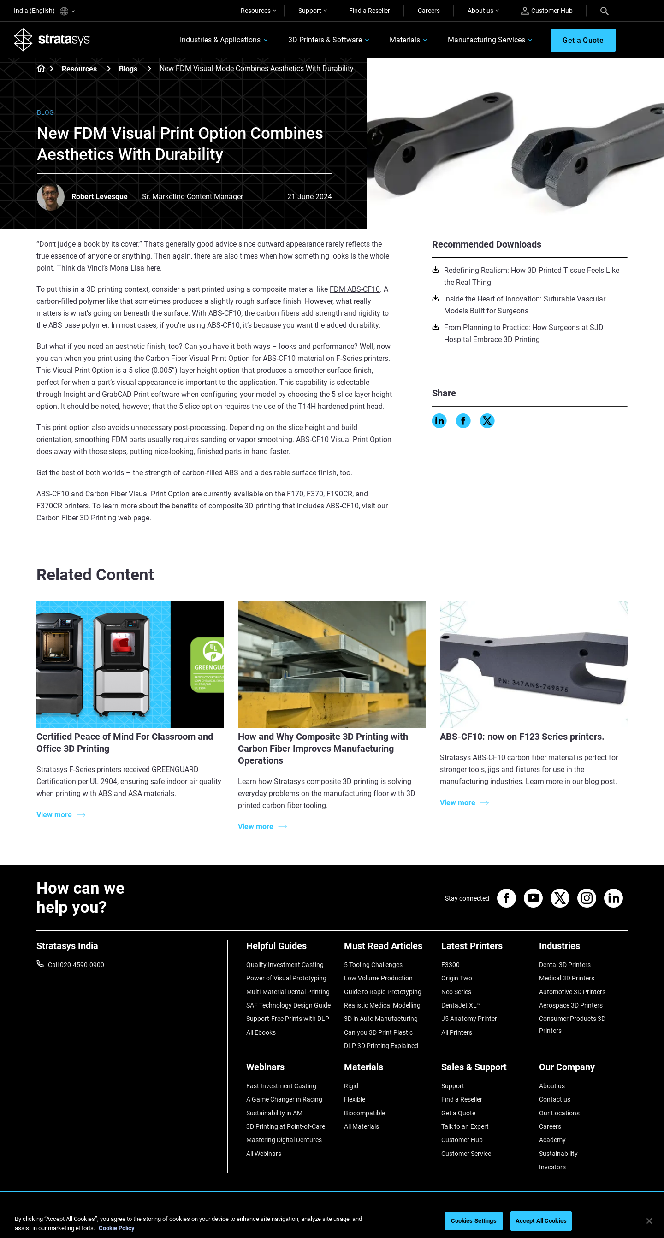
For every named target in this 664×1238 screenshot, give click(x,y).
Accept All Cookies (541, 1220)
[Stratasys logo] (52, 39)
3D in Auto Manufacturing (381, 1018)
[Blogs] (149, 68)
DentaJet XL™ (461, 1005)
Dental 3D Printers (565, 964)
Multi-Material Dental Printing (288, 992)
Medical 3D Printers (566, 978)
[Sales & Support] (485, 1070)
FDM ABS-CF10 (355, 289)
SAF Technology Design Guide (288, 1005)
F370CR (49, 505)
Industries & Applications (220, 39)
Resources (256, 10)
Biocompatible (364, 1113)
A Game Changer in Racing (284, 1099)
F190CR (339, 493)
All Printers (456, 1032)
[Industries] (583, 949)
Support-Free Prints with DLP (287, 1018)
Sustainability (558, 1153)
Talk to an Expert (465, 1126)
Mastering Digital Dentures (284, 1140)
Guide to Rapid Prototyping (382, 992)
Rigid (351, 1086)
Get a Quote (458, 1113)
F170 (295, 493)
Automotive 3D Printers (572, 992)
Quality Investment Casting (285, 964)
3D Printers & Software (325, 39)
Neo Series (456, 992)
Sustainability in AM (274, 1113)
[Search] (604, 10)
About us (480, 10)
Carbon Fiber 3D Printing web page (92, 517)
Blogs (128, 69)
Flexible (354, 1099)
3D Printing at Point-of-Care (285, 1126)
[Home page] (38, 69)
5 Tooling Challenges (373, 964)
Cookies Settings (474, 1220)
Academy (552, 1140)
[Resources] (109, 68)
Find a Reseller (369, 10)
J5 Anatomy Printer (469, 1018)
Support (309, 10)
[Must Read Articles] (388, 949)
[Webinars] (290, 1070)
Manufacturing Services (486, 39)
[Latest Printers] (485, 949)
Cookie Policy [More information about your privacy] (117, 1228)
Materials (405, 39)
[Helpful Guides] (290, 949)
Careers (429, 10)
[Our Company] (583, 1070)
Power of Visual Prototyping (286, 978)
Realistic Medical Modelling (382, 1005)
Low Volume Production (378, 978)
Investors (552, 1167)
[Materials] (388, 1070)
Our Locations (559, 1113)
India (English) (44, 11)
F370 (315, 493)
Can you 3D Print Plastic (378, 1032)
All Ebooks (261, 1032)
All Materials (361, 1126)
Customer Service (466, 1153)
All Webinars (263, 1153)
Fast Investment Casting (281, 1086)
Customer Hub (547, 11)
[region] (332, 1221)
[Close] (649, 1221)
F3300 (450, 964)
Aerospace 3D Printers (571, 1005)
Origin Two (456, 978)
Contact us (554, 1099)
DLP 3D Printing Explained (381, 1045)
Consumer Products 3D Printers (572, 1024)
